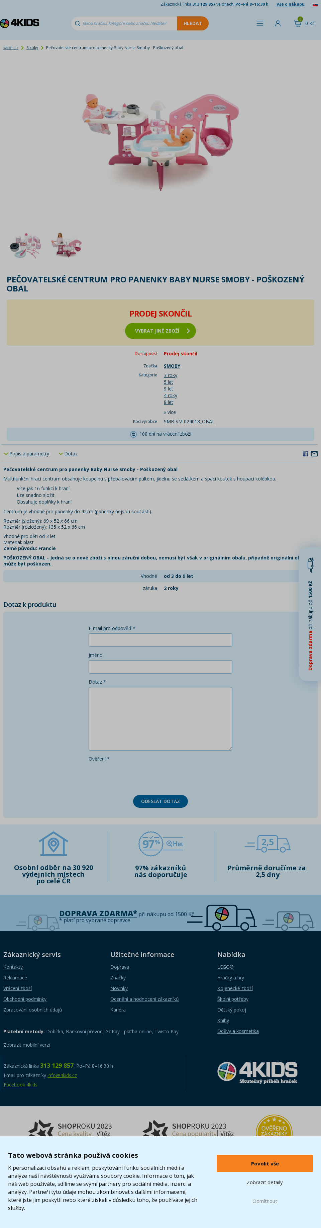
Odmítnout (264, 1201)
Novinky (119, 988)
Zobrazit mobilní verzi (26, 1045)
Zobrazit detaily (265, 1182)
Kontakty (13, 967)
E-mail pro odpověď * (112, 628)
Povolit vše (265, 1163)
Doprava (119, 967)
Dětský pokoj (231, 1009)
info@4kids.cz (62, 1075)
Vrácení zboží (17, 988)
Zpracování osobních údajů (32, 1009)
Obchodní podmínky (24, 999)
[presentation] (139, 777)
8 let (168, 402)
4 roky (170, 395)
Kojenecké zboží (235, 988)
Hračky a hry (230, 977)
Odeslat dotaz (160, 801)
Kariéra (118, 1009)
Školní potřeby (232, 999)
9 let (168, 388)
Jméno (96, 655)
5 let (168, 382)
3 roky (32, 48)
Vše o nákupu (291, 4)
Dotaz (71, 453)
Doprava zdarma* (98, 913)
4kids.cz (10, 48)
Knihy (223, 1020)
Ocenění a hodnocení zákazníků (144, 999)
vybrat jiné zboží (162, 331)
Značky (118, 977)
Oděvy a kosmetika (238, 1031)
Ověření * (99, 759)
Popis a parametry (29, 453)
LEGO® (225, 967)
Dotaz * (97, 682)
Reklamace (15, 977)
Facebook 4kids (20, 1084)
